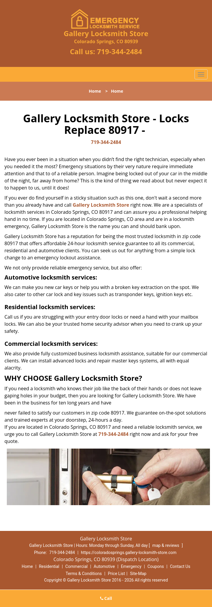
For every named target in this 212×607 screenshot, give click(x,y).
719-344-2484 (119, 51)
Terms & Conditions (84, 573)
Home (95, 91)
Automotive (104, 566)
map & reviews (166, 545)
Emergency (131, 566)
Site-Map (138, 573)
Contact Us (180, 566)
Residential (49, 566)
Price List (116, 573)
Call (106, 598)
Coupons (155, 566)
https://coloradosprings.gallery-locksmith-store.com (128, 552)
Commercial (76, 566)
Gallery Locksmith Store (101, 205)
